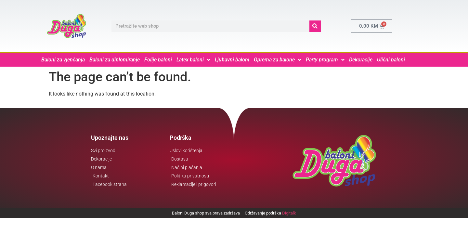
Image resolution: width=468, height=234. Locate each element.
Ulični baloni (391, 60)
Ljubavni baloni (232, 60)
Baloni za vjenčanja (63, 60)
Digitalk (289, 213)
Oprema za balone (277, 60)
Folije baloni (158, 60)
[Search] (315, 26)
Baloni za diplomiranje (114, 60)
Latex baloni (193, 60)
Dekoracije (360, 60)
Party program (325, 60)
